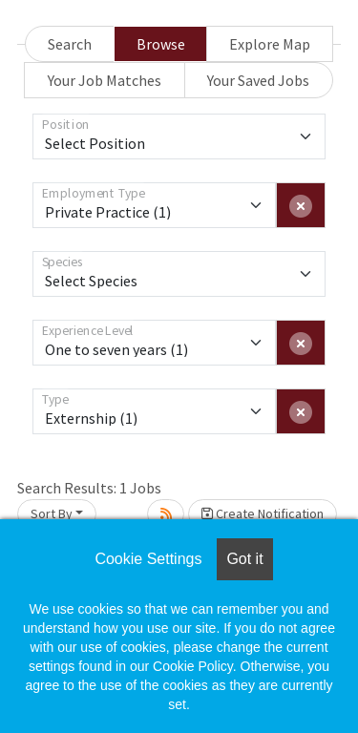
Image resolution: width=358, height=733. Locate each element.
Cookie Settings (148, 559)
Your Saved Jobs (258, 80)
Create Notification (262, 513)
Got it (244, 559)
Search (70, 43)
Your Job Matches (104, 80)
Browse (161, 43)
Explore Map (269, 43)
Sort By (52, 513)
